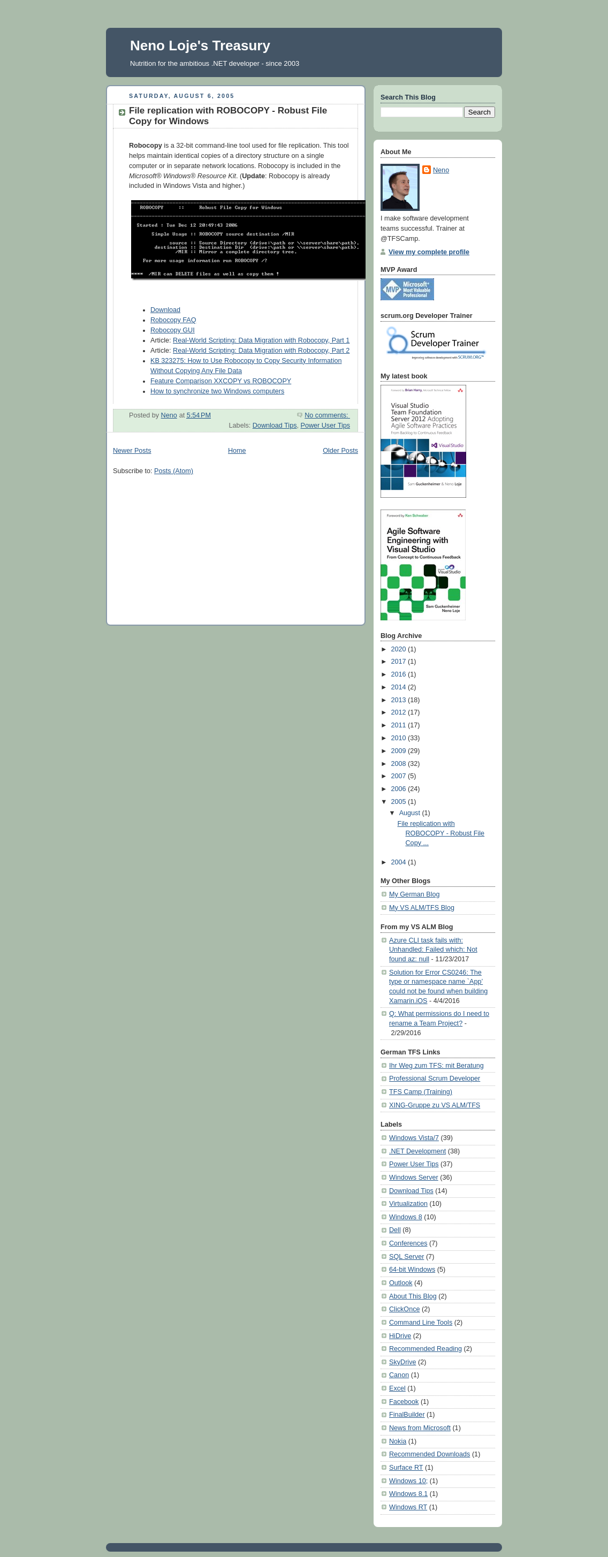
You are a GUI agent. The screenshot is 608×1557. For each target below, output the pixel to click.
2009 (399, 751)
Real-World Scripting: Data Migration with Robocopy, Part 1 (261, 340)
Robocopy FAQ (173, 320)
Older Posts (340, 450)
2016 (399, 674)
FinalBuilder (407, 1414)
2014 (399, 687)
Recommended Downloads (429, 1454)
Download (165, 310)
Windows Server (413, 1177)
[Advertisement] (193, 550)
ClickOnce (404, 1309)
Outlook (400, 1283)
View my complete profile (429, 252)
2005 (399, 802)
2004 (399, 862)
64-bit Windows (412, 1269)
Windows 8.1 (408, 1494)
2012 (399, 712)
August (410, 813)
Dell (395, 1230)
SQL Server (406, 1256)
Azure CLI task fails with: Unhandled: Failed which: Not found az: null (433, 950)
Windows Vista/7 (414, 1138)
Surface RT (406, 1467)
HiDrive (400, 1336)
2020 (399, 649)
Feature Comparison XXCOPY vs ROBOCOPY (220, 381)
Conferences (408, 1243)
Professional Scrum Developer (434, 1078)
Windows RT (408, 1507)
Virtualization (408, 1203)
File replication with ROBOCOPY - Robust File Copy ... (441, 833)
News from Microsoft (420, 1428)
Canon (399, 1375)
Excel (397, 1388)
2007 (399, 776)
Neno (441, 170)
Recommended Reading (425, 1349)
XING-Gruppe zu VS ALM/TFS (434, 1105)
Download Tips (275, 425)
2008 (399, 764)
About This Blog (413, 1296)
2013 (399, 700)
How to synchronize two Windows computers (217, 391)
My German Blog (414, 894)
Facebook (404, 1402)
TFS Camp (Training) (420, 1092)
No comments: (327, 415)
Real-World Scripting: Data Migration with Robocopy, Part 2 (261, 350)
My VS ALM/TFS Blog (421, 908)
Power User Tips (326, 425)
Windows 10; (408, 1481)
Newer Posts (132, 450)
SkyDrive (402, 1362)
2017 (399, 661)
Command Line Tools (420, 1322)
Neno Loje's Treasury (200, 45)
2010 (399, 738)
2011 (399, 725)
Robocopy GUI (172, 330)
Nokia (397, 1441)
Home (237, 450)
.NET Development (417, 1151)
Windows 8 (405, 1217)
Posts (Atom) (173, 471)
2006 (399, 789)
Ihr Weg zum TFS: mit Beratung (436, 1065)
